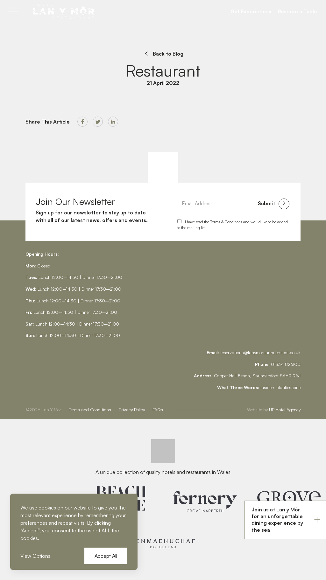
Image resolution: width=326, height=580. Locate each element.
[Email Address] (217, 203)
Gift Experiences (250, 11)
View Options (35, 556)
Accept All (106, 556)
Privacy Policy (132, 409)
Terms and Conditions (90, 409)
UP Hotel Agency (274, 409)
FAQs (157, 409)
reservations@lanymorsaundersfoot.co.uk (260, 352)
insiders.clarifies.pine (280, 387)
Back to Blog (163, 53)
